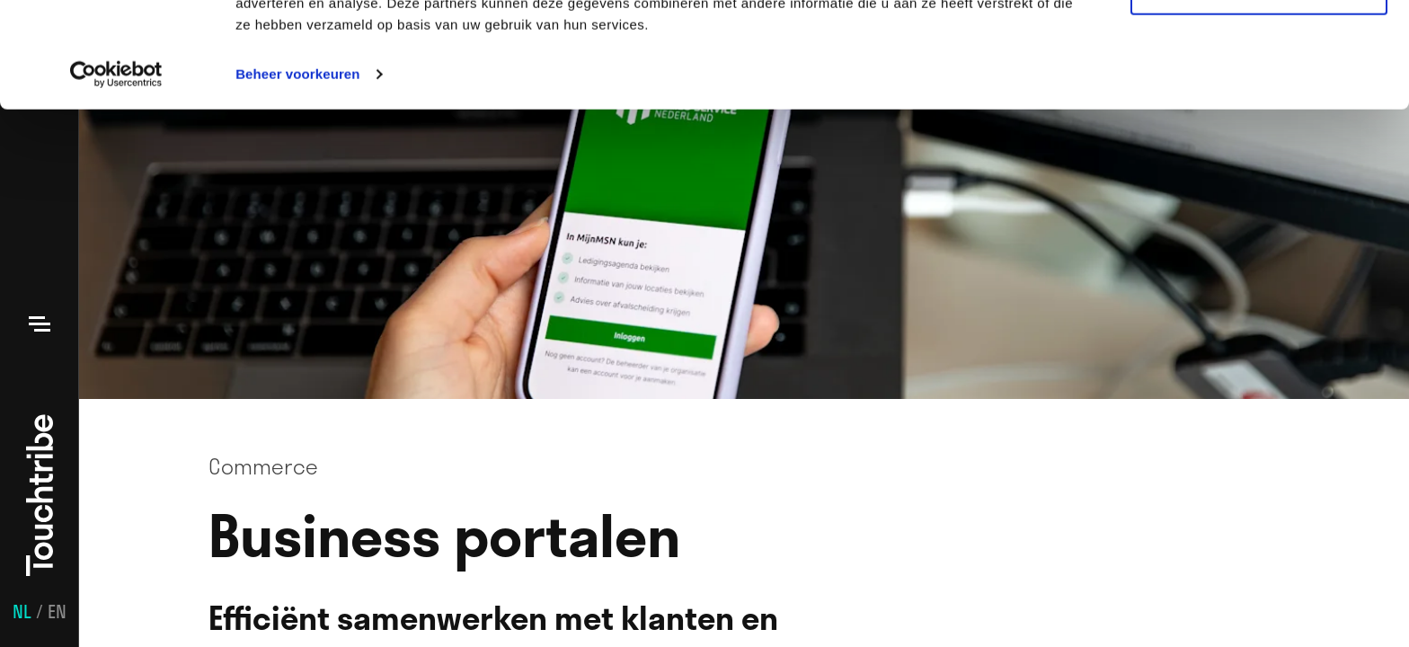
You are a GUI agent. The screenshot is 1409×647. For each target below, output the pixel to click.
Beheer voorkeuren (297, 179)
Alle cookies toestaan (1258, 44)
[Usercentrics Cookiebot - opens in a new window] (116, 179)
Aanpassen (1260, 97)
